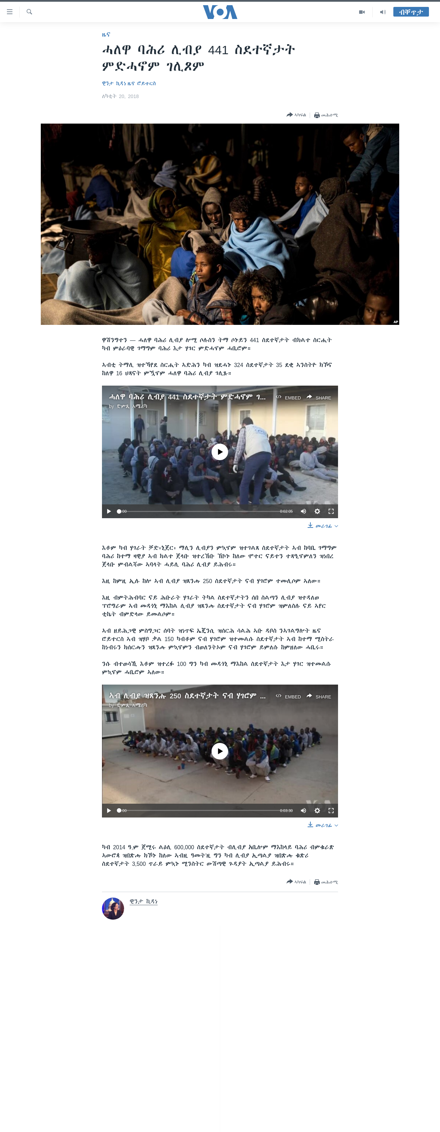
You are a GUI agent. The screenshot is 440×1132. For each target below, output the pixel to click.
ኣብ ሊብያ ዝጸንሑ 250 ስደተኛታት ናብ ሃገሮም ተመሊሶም (200, 695)
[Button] (296, 115)
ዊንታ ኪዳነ (114, 83)
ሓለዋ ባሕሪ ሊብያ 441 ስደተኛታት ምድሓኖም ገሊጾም (193, 397)
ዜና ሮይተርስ (142, 83)
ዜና (106, 34)
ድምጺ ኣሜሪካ (131, 406)
